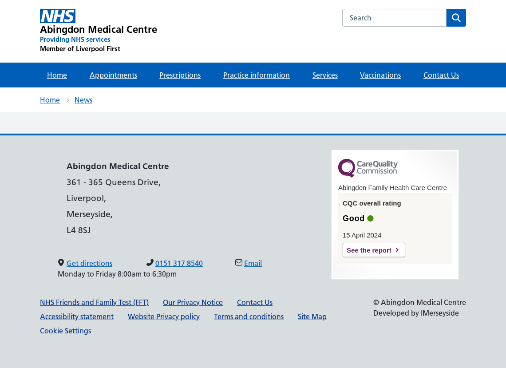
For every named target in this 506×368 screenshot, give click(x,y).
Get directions (89, 263)
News (83, 99)
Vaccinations (380, 75)
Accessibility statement (77, 316)
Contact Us (441, 75)
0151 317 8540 (179, 263)
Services (325, 75)
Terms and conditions (249, 316)
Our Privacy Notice (193, 302)
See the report (369, 250)
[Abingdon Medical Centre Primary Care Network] (99, 31)
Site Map (312, 316)
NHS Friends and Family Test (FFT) (94, 302)
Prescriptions (180, 75)
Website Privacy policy (164, 316)
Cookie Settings (65, 330)
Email (253, 263)
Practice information (256, 75)
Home (57, 75)
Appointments (113, 75)
